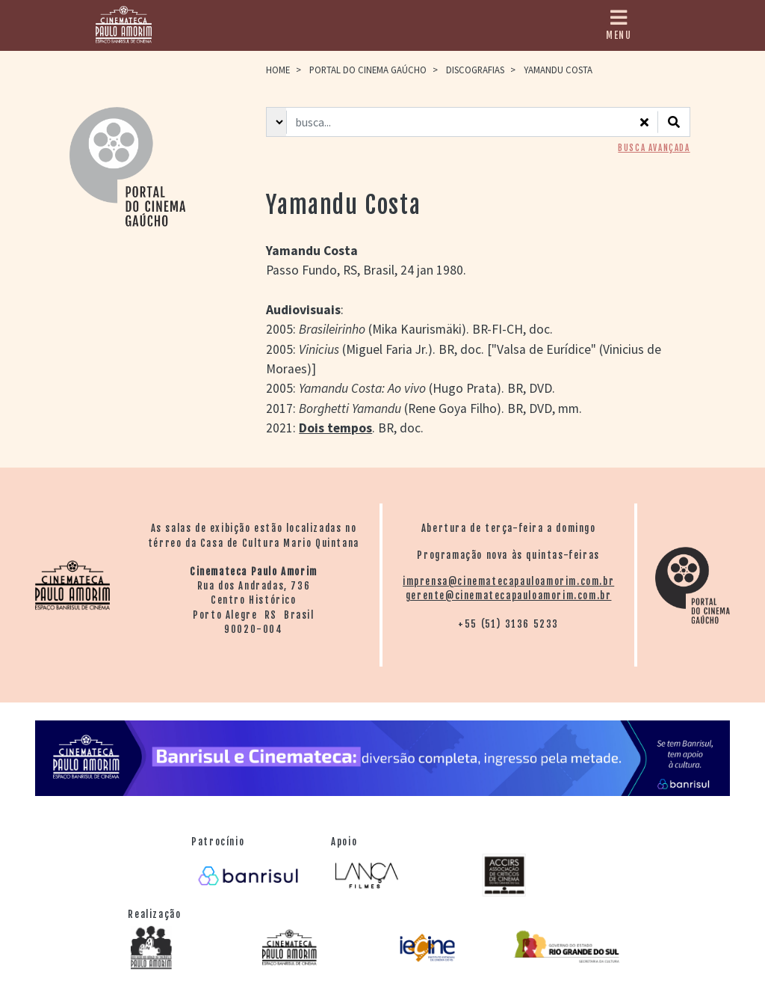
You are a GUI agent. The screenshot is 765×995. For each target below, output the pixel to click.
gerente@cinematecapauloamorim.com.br (509, 595)
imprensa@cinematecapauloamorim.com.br (508, 581)
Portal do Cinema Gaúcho (368, 70)
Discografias (475, 70)
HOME (278, 70)
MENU (618, 24)
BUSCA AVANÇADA (654, 148)
